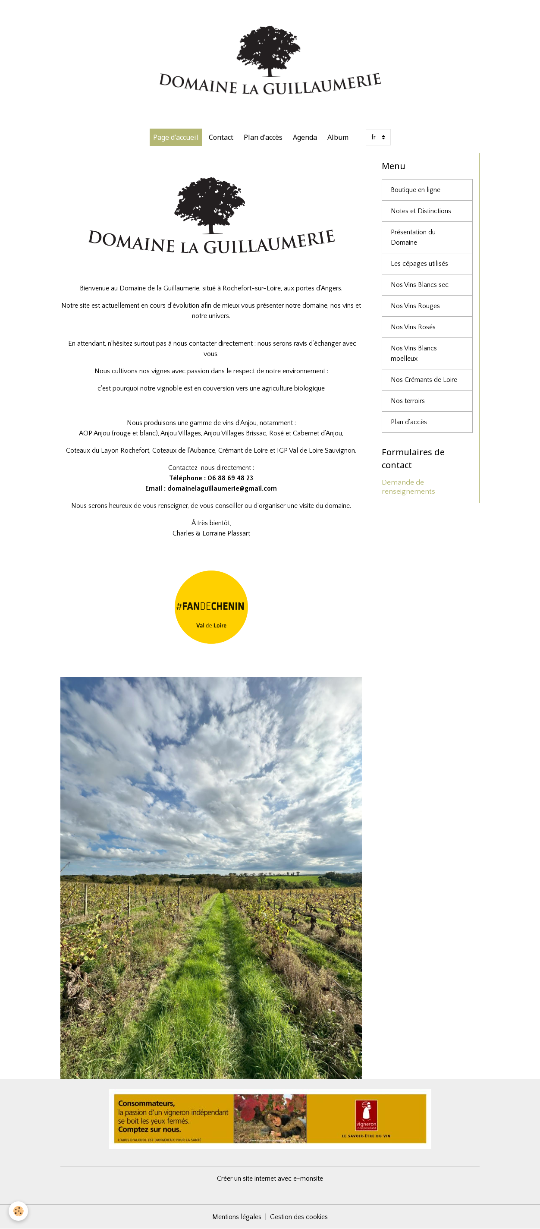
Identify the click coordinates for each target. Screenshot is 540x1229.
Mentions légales (236, 1217)
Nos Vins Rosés (413, 327)
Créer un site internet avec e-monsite (270, 1178)
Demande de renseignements (408, 487)
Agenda (305, 137)
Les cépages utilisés (419, 264)
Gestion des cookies (299, 1217)
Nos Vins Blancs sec (420, 285)
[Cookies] (18, 1211)
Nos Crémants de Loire (424, 380)
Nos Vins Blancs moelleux (414, 353)
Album (337, 137)
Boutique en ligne (415, 190)
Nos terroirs (408, 401)
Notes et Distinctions (421, 211)
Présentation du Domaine (413, 237)
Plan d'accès (263, 137)
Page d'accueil (175, 137)
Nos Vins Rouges (415, 306)
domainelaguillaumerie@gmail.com (222, 488)
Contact (221, 137)
